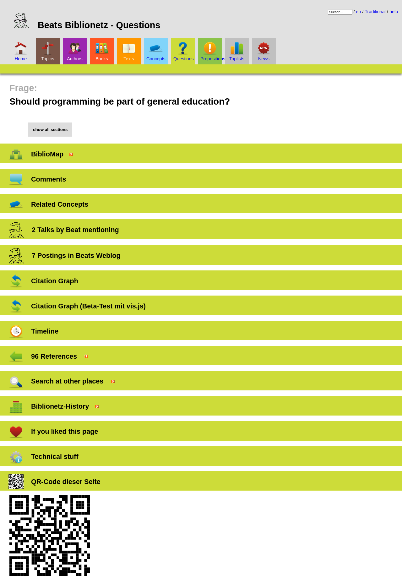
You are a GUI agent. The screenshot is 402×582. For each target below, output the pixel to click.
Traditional (375, 11)
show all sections (50, 129)
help (393, 11)
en (358, 11)
